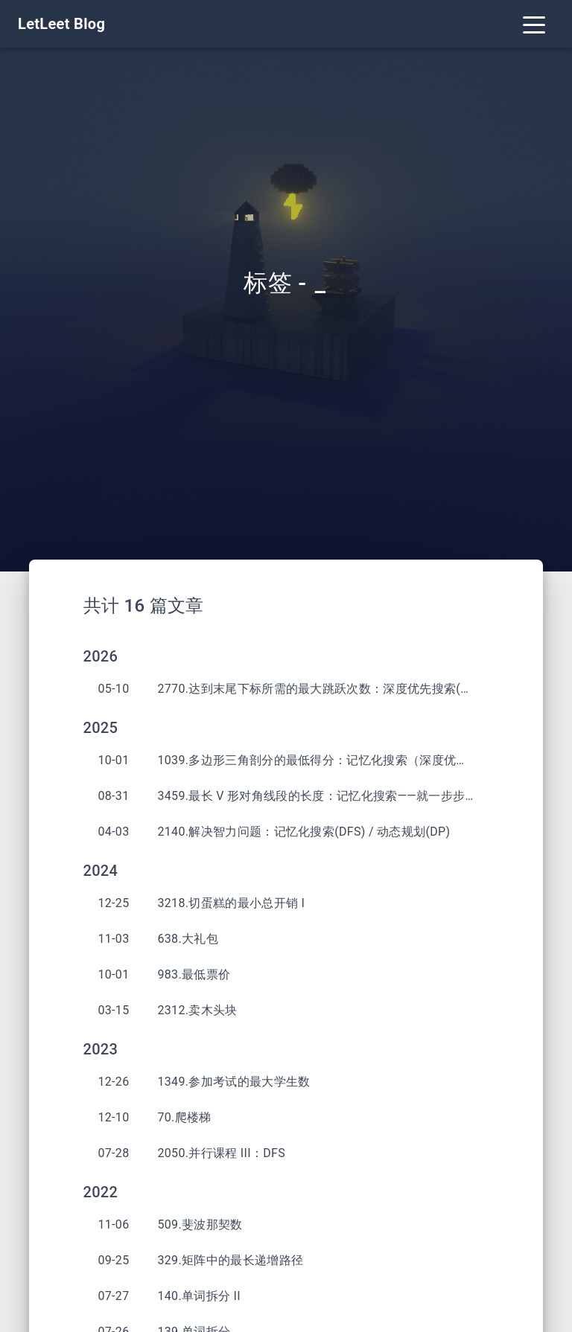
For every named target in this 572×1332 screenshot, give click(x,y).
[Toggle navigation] (534, 23)
